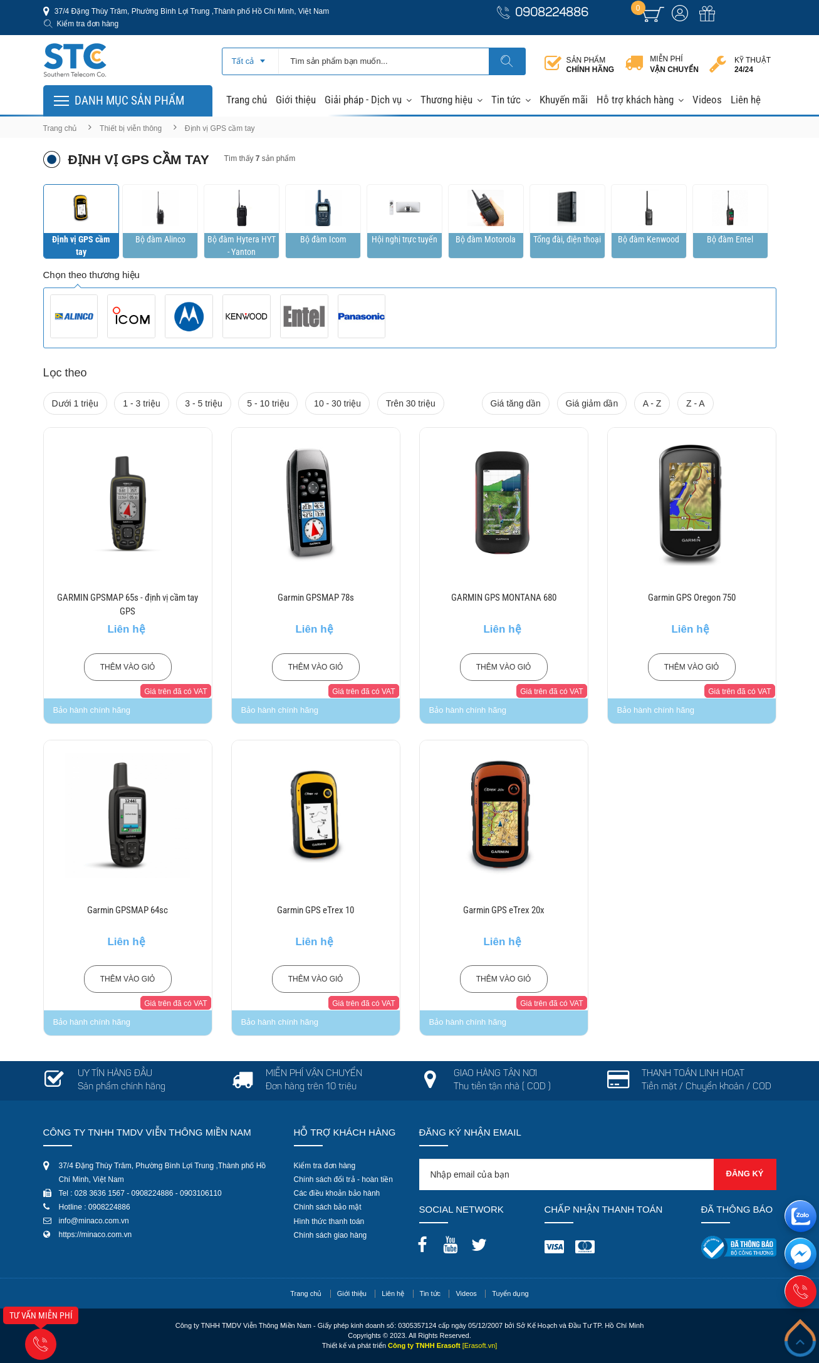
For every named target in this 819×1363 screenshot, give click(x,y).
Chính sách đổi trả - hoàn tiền (343, 1179)
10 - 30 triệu (337, 403)
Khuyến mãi (564, 99)
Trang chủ (246, 99)
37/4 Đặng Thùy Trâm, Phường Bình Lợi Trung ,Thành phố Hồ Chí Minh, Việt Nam (191, 11)
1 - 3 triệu (141, 403)
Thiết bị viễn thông (131, 128)
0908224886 (551, 13)
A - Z (652, 403)
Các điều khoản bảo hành (337, 1193)
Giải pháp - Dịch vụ (363, 99)
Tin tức (506, 99)
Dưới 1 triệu (75, 403)
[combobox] (250, 57)
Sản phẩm (590, 65)
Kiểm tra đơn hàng (88, 23)
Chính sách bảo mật (328, 1207)
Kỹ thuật (752, 65)
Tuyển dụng (510, 1293)
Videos (707, 99)
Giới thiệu (296, 99)
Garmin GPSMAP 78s (316, 597)
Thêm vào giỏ (127, 667)
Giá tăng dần (516, 403)
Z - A (695, 403)
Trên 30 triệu (411, 403)
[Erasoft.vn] (480, 1345)
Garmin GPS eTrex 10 (315, 910)
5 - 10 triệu (268, 403)
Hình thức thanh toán (329, 1221)
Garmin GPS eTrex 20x (504, 910)
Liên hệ (746, 99)
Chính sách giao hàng (330, 1235)
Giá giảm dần (592, 403)
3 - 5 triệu (203, 403)
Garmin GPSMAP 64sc (127, 910)
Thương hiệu (446, 99)
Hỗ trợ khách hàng (635, 99)
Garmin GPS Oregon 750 (692, 597)
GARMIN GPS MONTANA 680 (503, 597)
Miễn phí (674, 64)
